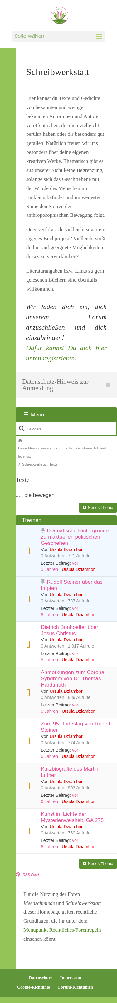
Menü (34, 415)
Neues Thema (98, 507)
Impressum (70, 978)
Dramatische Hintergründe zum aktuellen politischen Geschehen (75, 537)
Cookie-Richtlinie (33, 987)
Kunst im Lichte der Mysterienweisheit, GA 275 (72, 817)
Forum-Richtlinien (75, 987)
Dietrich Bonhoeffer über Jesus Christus (69, 630)
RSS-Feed (31, 875)
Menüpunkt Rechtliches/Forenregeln (62, 930)
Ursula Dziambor (66, 549)
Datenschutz (40, 978)
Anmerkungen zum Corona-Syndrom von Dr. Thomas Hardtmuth (73, 678)
